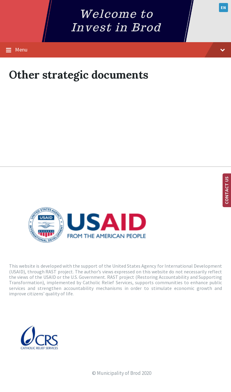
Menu (120, 49)
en (223, 7)
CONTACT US (226, 190)
